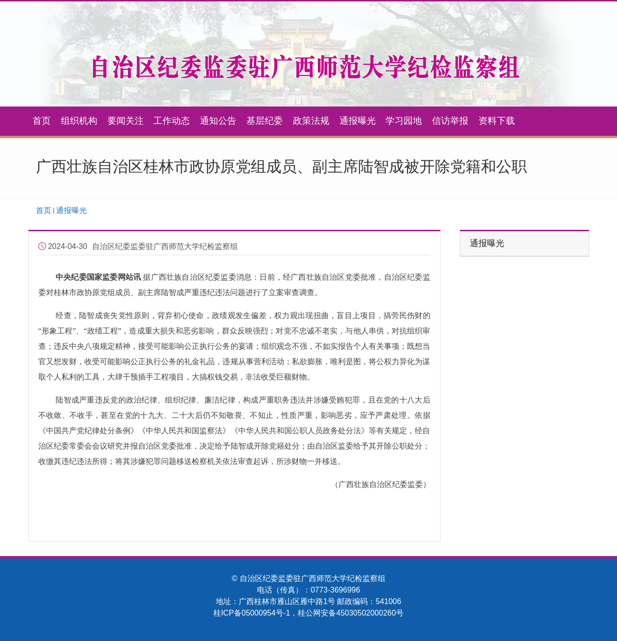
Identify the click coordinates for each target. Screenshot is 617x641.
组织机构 (79, 121)
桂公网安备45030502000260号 (351, 613)
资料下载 (496, 121)
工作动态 (171, 121)
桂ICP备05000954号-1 (251, 613)
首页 (42, 121)
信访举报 (450, 121)
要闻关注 (125, 121)
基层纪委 (264, 121)
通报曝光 (357, 121)
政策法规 (311, 121)
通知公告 (218, 121)
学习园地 (403, 121)
